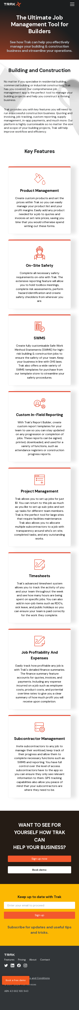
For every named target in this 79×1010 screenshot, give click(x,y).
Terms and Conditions (37, 978)
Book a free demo (16, 980)
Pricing (22, 959)
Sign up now (39, 859)
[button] (71, 4)
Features (9, 959)
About (33, 959)
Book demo (39, 869)
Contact (45, 959)
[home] (12, 4)
